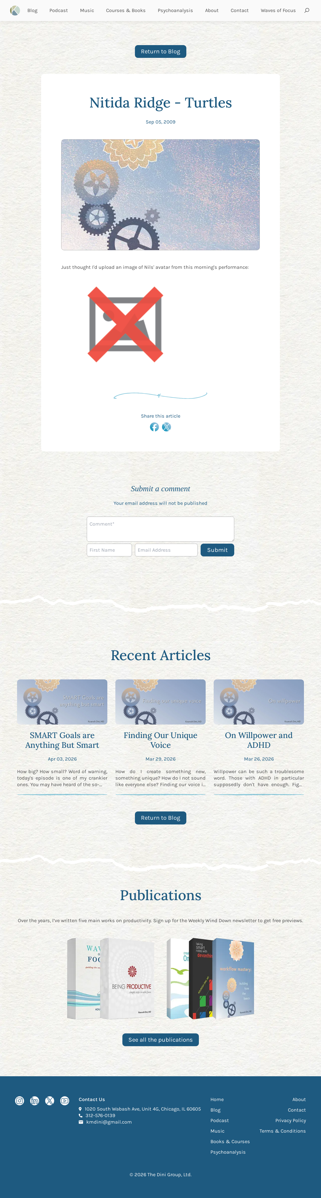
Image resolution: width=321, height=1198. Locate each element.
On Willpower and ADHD (259, 740)
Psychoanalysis (175, 10)
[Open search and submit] (307, 11)
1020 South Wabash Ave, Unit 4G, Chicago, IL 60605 (143, 1109)
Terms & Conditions (283, 1131)
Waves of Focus (278, 10)
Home (217, 1099)
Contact (240, 10)
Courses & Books (126, 10)
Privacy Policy (290, 1120)
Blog (32, 10)
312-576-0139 (100, 1115)
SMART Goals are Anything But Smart (62, 740)
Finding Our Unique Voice (160, 740)
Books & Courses (230, 1141)
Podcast (58, 10)
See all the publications (160, 1039)
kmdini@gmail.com (109, 1122)
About (212, 10)
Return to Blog (160, 51)
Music (87, 10)
